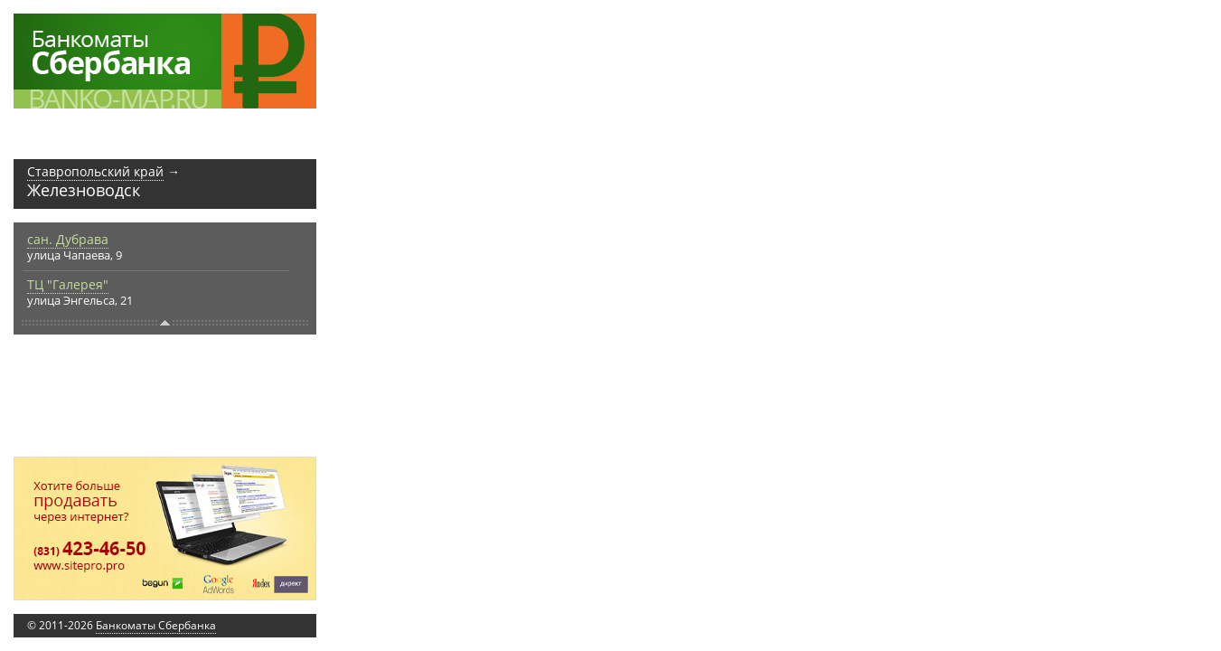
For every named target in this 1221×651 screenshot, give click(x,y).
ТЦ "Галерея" (67, 284)
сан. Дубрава (67, 239)
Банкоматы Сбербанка (156, 625)
